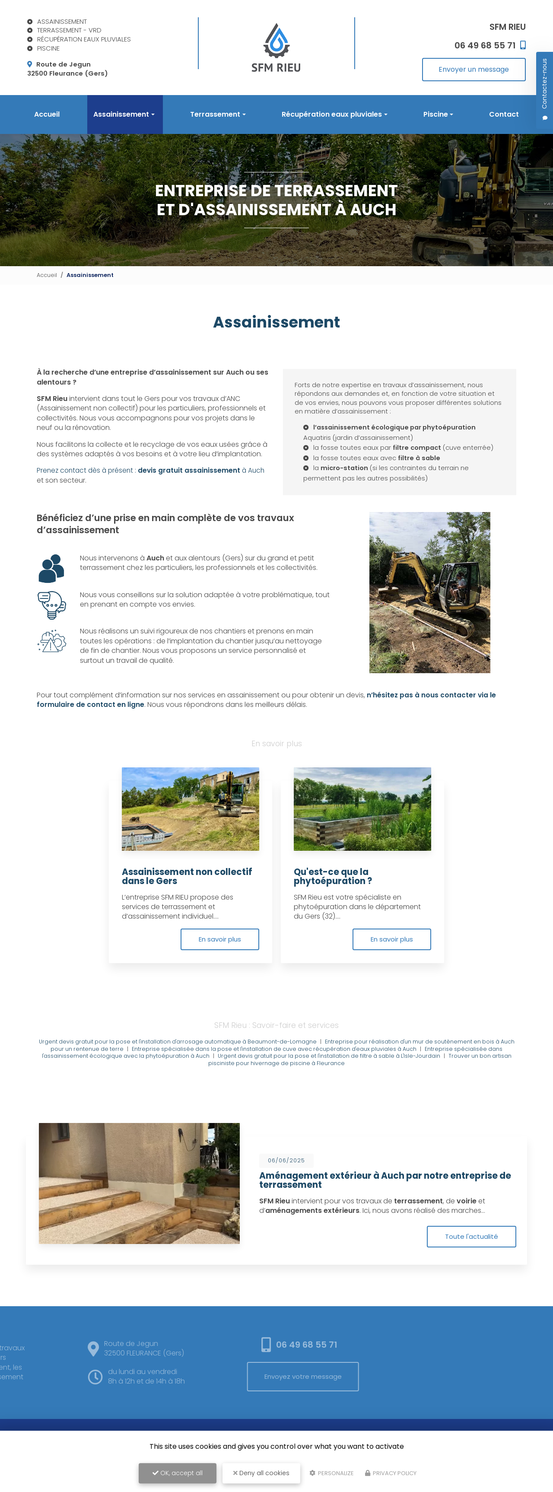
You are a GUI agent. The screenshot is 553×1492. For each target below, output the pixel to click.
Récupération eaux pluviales (332, 114)
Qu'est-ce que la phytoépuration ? (334, 899)
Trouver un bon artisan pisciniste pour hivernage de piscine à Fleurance (352, 1082)
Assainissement (121, 114)
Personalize (331, 1473)
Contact (504, 114)
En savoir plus (218, 962)
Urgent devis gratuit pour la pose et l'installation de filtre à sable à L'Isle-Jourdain (340, 1078)
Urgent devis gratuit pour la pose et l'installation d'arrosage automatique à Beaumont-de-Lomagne (183, 1064)
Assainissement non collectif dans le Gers (189, 899)
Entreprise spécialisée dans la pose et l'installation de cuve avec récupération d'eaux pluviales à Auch (282, 1071)
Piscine (435, 114)
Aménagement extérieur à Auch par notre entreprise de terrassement (387, 1202)
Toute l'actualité (470, 1259)
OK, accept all (178, 1473)
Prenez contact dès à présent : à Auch (153, 482)
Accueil (47, 114)
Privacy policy (390, 1473)
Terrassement (215, 114)
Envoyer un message (474, 69)
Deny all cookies (261, 1473)
